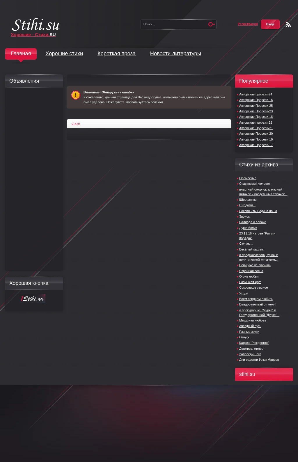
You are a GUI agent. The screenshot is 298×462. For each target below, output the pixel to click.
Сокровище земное (253, 287)
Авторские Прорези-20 (256, 133)
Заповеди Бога (250, 354)
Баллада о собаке (252, 222)
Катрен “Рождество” (254, 342)
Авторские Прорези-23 (256, 111)
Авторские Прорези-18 (256, 116)
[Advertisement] (32, 179)
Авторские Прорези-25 (256, 105)
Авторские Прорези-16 (256, 100)
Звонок (244, 216)
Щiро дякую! (248, 199)
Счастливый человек (254, 183)
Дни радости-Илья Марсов (259, 359)
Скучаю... (246, 243)
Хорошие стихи (64, 53)
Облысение (247, 178)
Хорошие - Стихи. (33, 34)
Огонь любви (249, 276)
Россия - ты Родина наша (258, 211)
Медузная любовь (252, 320)
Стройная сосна (251, 271)
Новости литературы (175, 53)
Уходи (243, 293)
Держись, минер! (251, 348)
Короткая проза (116, 53)
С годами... (247, 205)
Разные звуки (249, 331)
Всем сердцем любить (256, 299)
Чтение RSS (288, 24)
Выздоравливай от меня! (257, 304)
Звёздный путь (250, 326)
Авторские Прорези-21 (256, 128)
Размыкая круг (250, 282)
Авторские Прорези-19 (256, 139)
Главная (21, 53)
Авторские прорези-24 (255, 94)
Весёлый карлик (251, 249)
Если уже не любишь (255, 265)
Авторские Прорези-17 (256, 145)
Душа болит (248, 228)
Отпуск (244, 337)
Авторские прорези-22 (255, 122)
